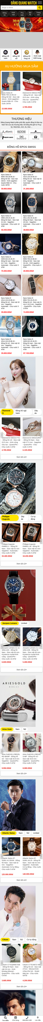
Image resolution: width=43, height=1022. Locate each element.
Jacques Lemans (9, 623)
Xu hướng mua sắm (21, 66)
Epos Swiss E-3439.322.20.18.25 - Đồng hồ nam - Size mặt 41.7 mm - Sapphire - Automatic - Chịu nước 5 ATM (32, 344)
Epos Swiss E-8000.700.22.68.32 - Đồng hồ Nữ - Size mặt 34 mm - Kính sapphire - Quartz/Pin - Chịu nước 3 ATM (32, 262)
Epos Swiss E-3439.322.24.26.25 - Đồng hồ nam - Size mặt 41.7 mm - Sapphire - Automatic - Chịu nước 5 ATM (10, 262)
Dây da (36, 412)
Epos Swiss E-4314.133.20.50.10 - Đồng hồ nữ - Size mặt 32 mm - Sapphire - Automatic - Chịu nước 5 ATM (32, 180)
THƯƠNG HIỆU (21, 118)
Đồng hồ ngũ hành (21, 412)
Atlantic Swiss (8, 833)
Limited (24, 623)
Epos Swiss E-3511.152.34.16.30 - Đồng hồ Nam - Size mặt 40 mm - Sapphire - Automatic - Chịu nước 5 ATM (32, 221)
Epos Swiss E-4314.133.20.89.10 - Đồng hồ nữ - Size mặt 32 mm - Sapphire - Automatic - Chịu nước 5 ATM (10, 303)
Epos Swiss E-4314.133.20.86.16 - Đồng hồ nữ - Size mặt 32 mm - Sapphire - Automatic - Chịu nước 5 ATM (10, 344)
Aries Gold (7, 729)
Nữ (25, 729)
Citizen (5, 940)
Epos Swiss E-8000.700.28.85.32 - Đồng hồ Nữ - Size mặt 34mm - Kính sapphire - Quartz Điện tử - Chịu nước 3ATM (9, 180)
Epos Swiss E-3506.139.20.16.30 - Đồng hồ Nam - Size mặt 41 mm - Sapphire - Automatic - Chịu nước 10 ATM (10, 221)
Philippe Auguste (6, 518)
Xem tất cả (21, 457)
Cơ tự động (33, 518)
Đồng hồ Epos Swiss (21, 146)
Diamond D (6, 412)
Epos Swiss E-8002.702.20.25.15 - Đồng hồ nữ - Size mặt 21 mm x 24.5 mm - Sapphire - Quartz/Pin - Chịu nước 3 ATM (32, 303)
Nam (17, 729)
